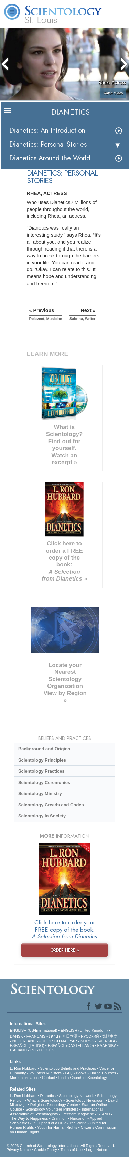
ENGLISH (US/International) (33, 1030)
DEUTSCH (51, 1041)
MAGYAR (69, 1041)
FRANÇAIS (36, 1036)
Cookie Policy (45, 1150)
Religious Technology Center (54, 1105)
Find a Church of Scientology (82, 1077)
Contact (48, 1077)
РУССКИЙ (90, 1036)
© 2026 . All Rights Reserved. (61, 1146)
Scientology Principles (42, 760)
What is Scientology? (44, 1100)
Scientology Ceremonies (44, 782)
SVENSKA (106, 1041)
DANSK (16, 1036)
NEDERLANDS (25, 1041)
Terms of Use (71, 1150)
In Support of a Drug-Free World (59, 1123)
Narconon (78, 1118)
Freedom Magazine (77, 1114)
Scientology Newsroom (85, 1100)
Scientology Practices (41, 771)
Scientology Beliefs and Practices (68, 1068)
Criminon (59, 1118)
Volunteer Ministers (45, 1073)
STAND (103, 1114)
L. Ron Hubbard (23, 1068)
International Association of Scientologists (56, 1111)
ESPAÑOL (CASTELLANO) (71, 1045)
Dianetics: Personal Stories (48, 144)
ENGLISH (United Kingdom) (84, 1030)
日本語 (71, 1036)
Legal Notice (96, 1150)
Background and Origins (44, 748)
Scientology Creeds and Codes (51, 804)
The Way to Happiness (29, 1118)
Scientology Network (76, 1096)
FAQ (69, 1073)
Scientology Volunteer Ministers (51, 1109)
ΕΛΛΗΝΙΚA (106, 1045)
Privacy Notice (19, 1150)
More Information (24, 1077)
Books (81, 1073)
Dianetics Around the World (49, 158)
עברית (55, 1036)
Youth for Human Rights (57, 1127)
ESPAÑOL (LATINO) (27, 1045)
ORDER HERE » (64, 950)
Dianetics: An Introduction (47, 131)
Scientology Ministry (40, 793)
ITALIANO (18, 1050)
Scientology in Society (42, 815)
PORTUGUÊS (42, 1050)
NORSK (87, 1041)
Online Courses (103, 1073)
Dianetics (47, 1096)
